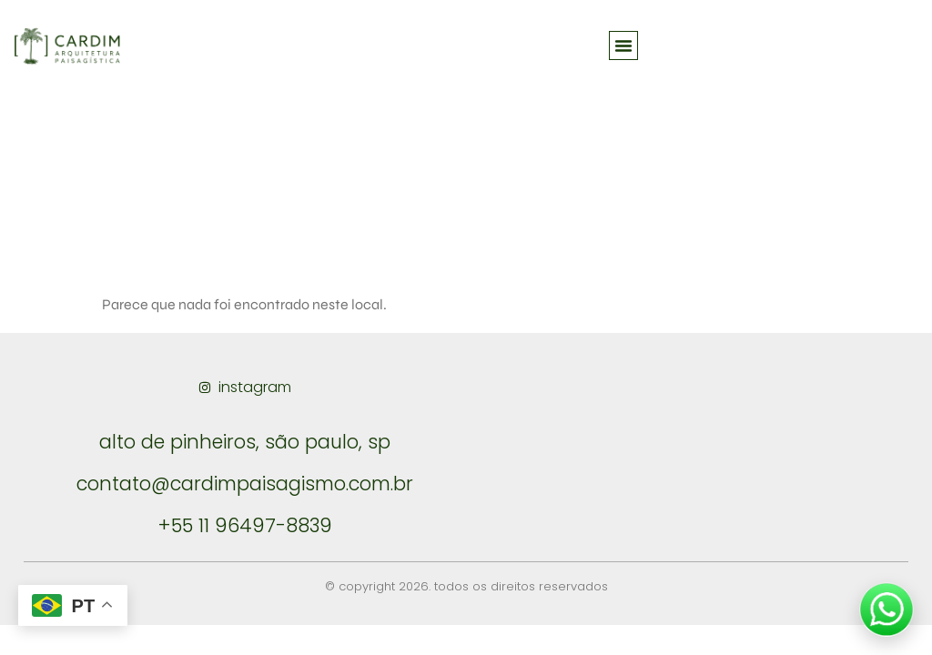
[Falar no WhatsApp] (886, 609)
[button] (623, 45)
